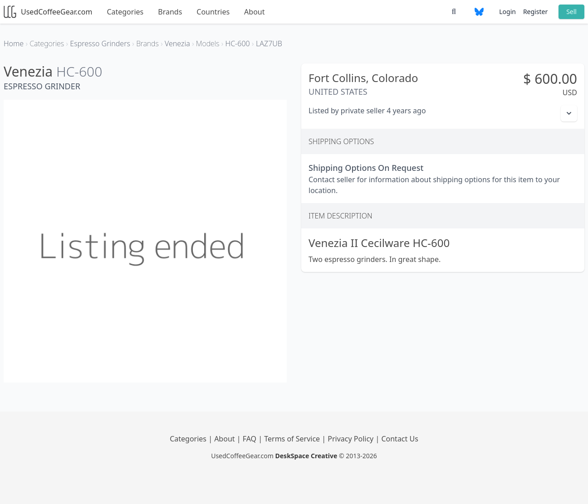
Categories (125, 12)
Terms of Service (293, 439)
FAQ (251, 439)
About (254, 12)
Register (535, 11)
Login (507, 11)
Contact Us (399, 439)
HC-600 (79, 71)
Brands (170, 12)
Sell (571, 11)
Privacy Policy (351, 439)
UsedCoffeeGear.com (48, 11)
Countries (213, 12)
